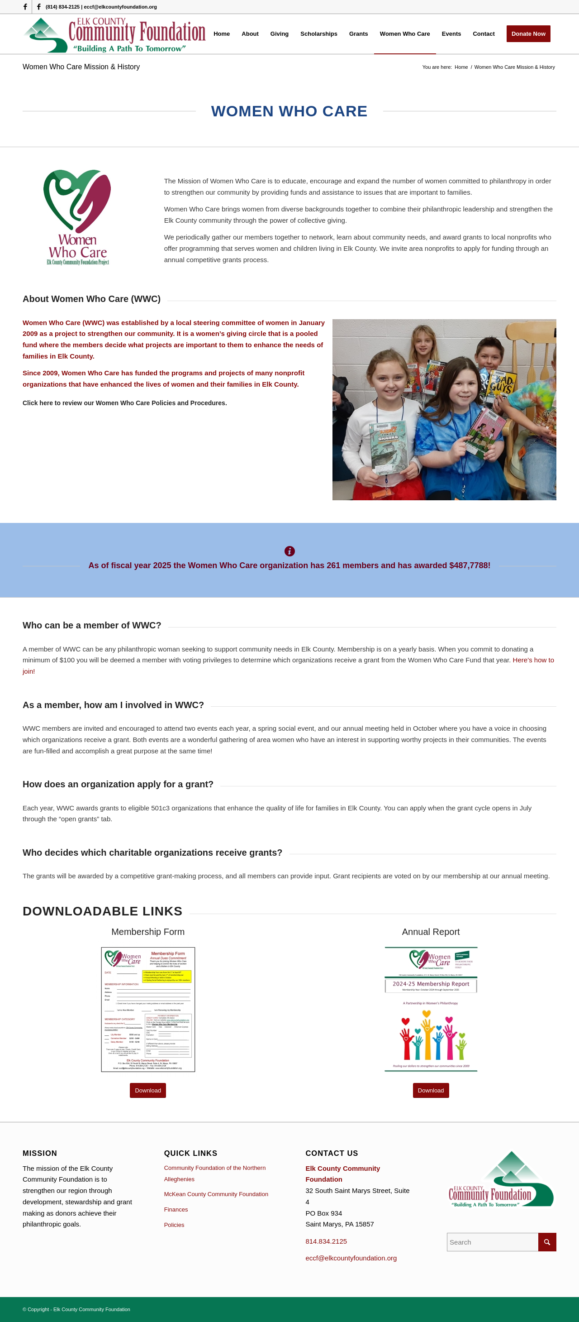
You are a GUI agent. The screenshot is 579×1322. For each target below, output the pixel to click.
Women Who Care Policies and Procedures (160, 403)
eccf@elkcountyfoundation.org (351, 1258)
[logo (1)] (115, 34)
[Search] (501, 1242)
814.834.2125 (326, 1241)
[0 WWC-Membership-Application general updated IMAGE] (147, 1009)
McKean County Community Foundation (216, 1194)
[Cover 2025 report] (431, 1009)
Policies (174, 1224)
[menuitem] (222, 34)
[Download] (148, 1090)
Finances (176, 1209)
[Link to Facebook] (25, 7)
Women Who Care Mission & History (81, 67)
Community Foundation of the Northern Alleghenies (215, 1173)
